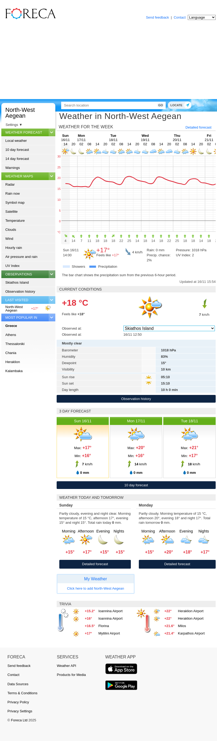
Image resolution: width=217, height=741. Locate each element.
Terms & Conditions (22, 693)
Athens (10, 335)
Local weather (16, 141)
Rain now (12, 193)
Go (157, 105)
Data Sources (17, 684)
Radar (10, 184)
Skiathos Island (17, 282)
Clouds (10, 230)
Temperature (15, 221)
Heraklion (12, 362)
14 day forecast (17, 159)
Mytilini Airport (109, 633)
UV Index (12, 266)
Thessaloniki (14, 344)
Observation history (20, 291)
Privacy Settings (19, 711)
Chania (10, 353)
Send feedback (157, 17)
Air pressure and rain (21, 257)
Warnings (12, 168)
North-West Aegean (20, 113)
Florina (103, 626)
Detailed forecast (198, 127)
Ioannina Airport (110, 611)
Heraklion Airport (190, 611)
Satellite (11, 212)
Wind (9, 239)
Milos (182, 626)
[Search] (112, 105)
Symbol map (14, 203)
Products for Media (71, 675)
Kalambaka (14, 371)
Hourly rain (13, 248)
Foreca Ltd (19, 720)
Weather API (66, 666)
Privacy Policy (18, 702)
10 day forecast (17, 150)
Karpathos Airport (191, 633)
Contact (180, 17)
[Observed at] (169, 328)
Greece (11, 326)
